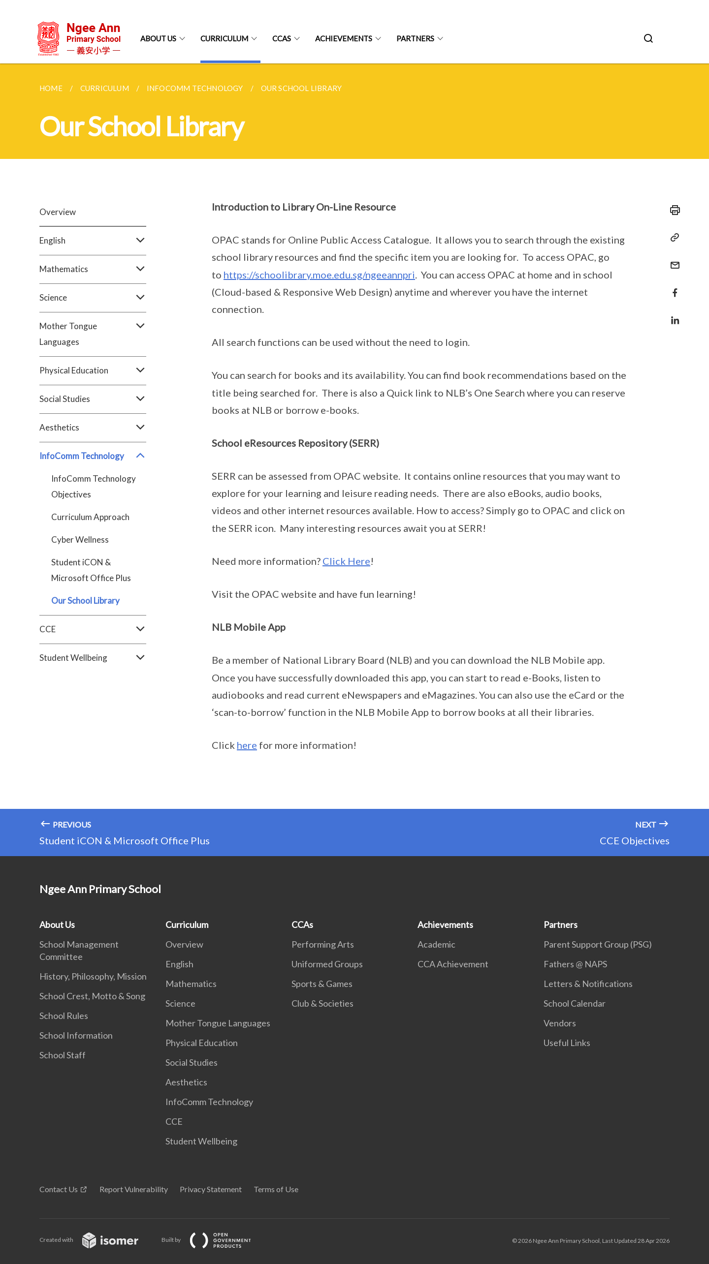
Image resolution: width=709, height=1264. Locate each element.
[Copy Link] (672, 237)
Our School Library (85, 600)
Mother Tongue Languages (92, 334)
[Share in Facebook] (672, 286)
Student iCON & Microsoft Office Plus (91, 570)
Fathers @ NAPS (575, 963)
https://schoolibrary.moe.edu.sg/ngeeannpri (319, 274)
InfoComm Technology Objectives (93, 486)
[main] (354, 459)
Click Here (346, 561)
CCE (92, 629)
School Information (76, 1035)
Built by (214, 1239)
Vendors (560, 1022)
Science (92, 298)
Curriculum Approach (90, 517)
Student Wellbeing (92, 658)
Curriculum (224, 38)
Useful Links (567, 1042)
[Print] (672, 210)
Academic (436, 944)
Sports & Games (322, 983)
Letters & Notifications (588, 983)
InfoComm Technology (92, 456)
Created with (96, 1239)
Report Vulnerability (133, 1189)
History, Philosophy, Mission (93, 976)
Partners (415, 38)
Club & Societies (322, 1003)
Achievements (343, 38)
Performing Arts (322, 944)
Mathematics (92, 269)
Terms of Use (276, 1189)
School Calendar (575, 1003)
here (247, 745)
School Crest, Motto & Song (92, 995)
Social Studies (92, 399)
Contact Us (58, 1189)
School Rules (63, 1015)
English (92, 240)
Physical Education (92, 370)
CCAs (281, 38)
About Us (158, 38)
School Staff (62, 1054)
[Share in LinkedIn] (672, 314)
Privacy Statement (211, 1189)
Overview (57, 212)
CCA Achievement (453, 963)
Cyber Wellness (80, 539)
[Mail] (672, 259)
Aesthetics (92, 427)
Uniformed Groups (327, 963)
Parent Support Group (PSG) (598, 944)
